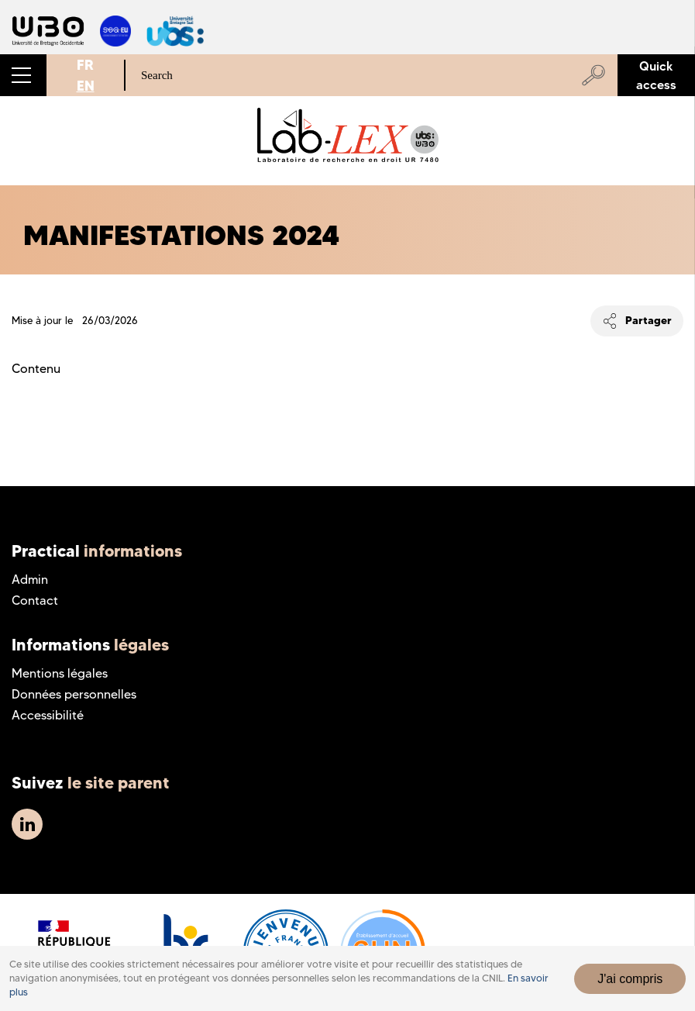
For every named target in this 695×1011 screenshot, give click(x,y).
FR (85, 65)
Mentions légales (60, 673)
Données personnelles (74, 694)
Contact (35, 600)
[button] (23, 75)
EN (86, 86)
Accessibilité (48, 715)
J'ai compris (629, 978)
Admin (30, 579)
